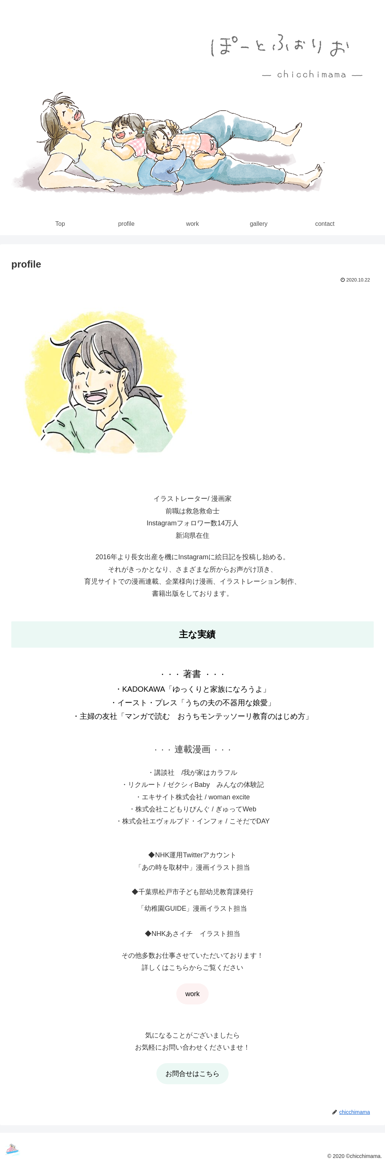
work (192, 994)
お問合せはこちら (192, 1073)
